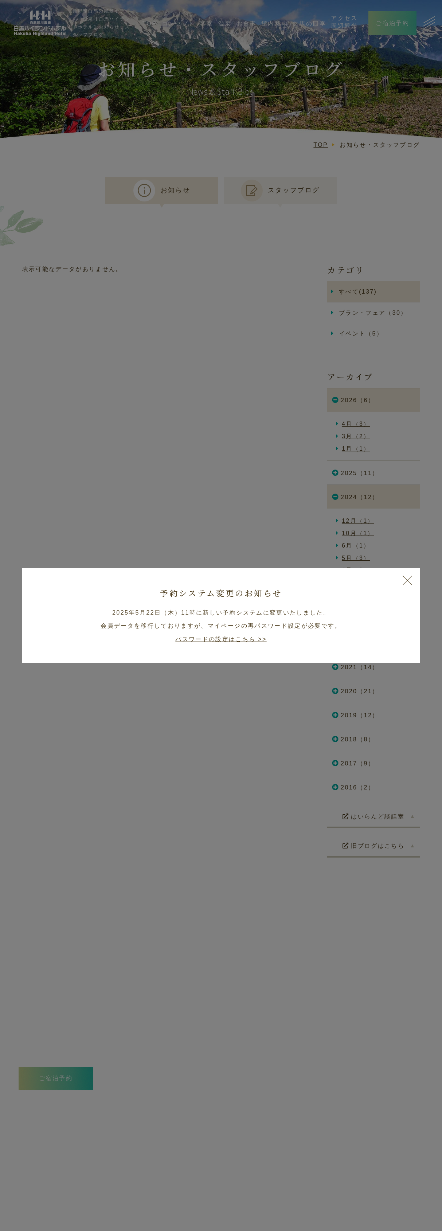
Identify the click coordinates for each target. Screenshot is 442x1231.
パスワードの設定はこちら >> (220, 639)
